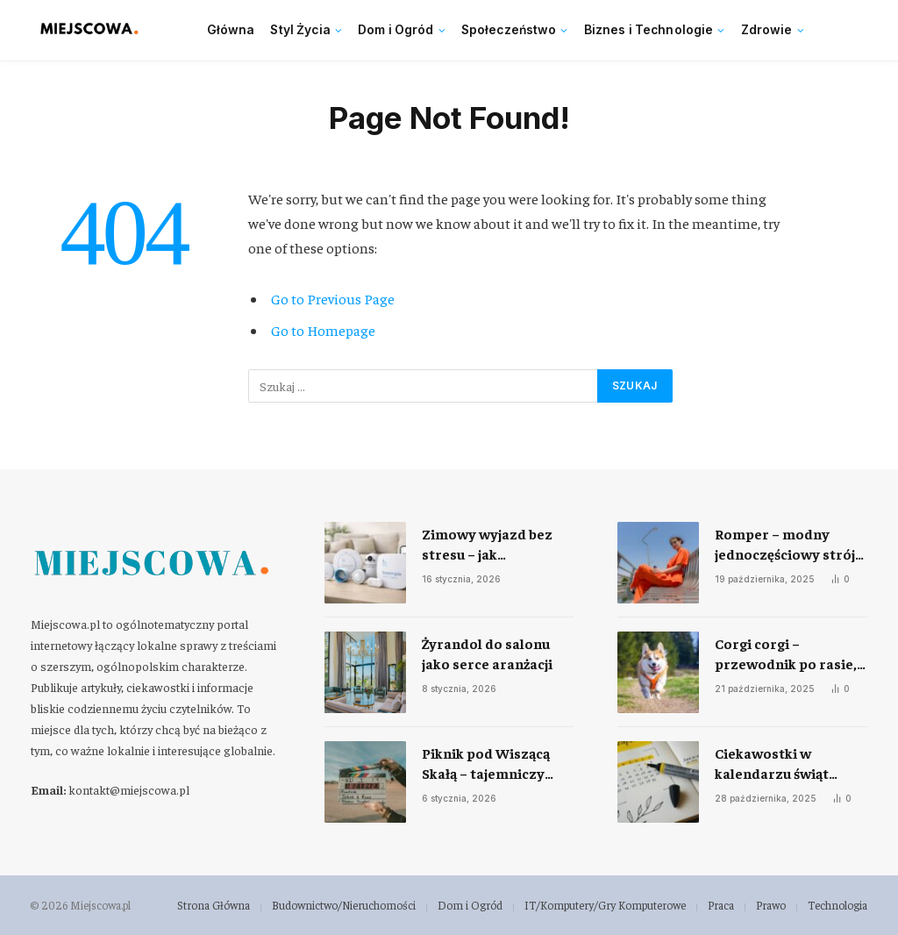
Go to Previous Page (333, 298)
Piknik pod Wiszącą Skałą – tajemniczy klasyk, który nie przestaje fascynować (494, 763)
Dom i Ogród (396, 30)
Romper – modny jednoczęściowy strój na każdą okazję (785, 544)
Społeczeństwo (509, 30)
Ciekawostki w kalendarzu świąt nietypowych (772, 763)
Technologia (837, 904)
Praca (721, 904)
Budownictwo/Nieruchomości (344, 904)
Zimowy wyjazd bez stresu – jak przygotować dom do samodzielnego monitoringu (493, 544)
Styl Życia (300, 30)
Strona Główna (213, 904)
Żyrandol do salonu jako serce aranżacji (487, 653)
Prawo (771, 904)
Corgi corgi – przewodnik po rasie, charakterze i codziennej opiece (786, 654)
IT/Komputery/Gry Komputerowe (605, 904)
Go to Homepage (323, 330)
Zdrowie (767, 30)
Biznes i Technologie (649, 30)
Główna (231, 30)
